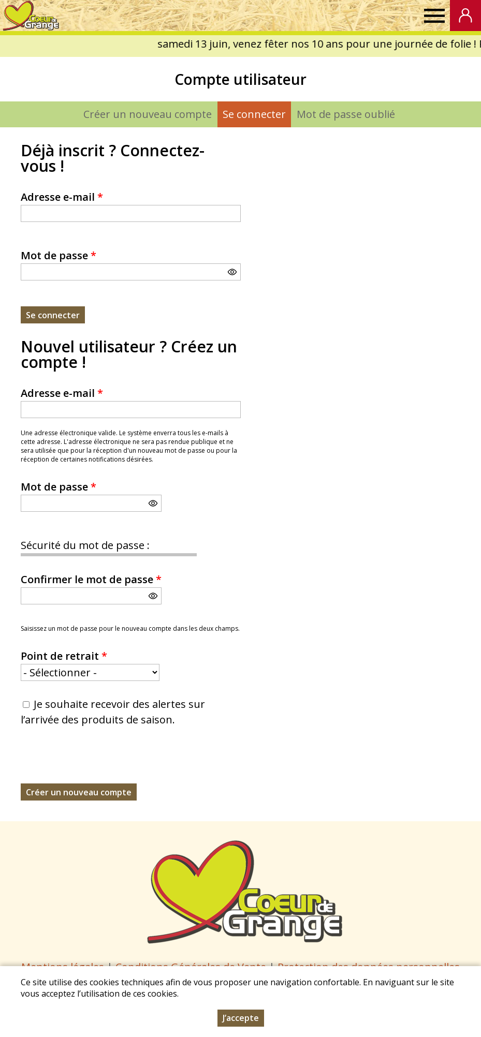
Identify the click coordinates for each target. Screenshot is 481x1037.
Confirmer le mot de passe (91, 579)
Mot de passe (58, 255)
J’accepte (241, 1018)
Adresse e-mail (62, 197)
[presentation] (99, 763)
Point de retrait (64, 656)
